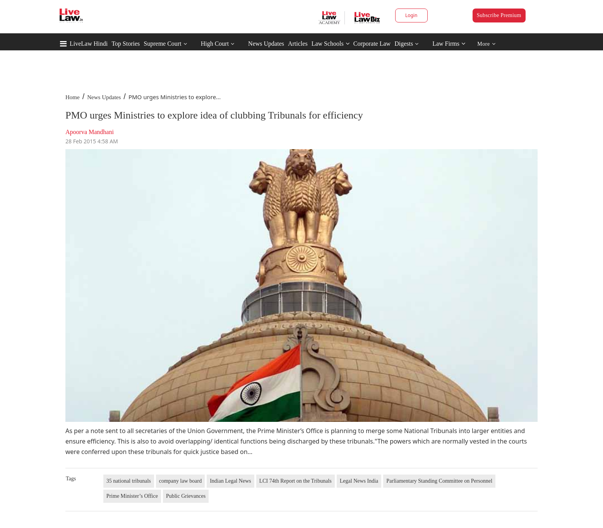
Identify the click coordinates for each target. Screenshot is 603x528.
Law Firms (448, 43)
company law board (180, 481)
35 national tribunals (128, 481)
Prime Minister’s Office (132, 496)
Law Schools (330, 43)
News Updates (266, 43)
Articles (298, 43)
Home (72, 97)
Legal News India (359, 481)
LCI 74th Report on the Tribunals (295, 481)
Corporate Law (372, 43)
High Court (215, 43)
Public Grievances (186, 496)
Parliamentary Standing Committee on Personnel (439, 481)
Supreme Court (162, 43)
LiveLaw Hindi (89, 43)
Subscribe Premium (499, 15)
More (486, 44)
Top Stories (125, 43)
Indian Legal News (230, 481)
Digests (403, 43)
